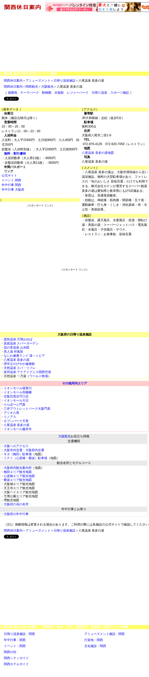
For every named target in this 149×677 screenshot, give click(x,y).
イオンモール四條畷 (18, 392)
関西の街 (10, 652)
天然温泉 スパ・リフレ (20, 368)
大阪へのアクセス (16, 446)
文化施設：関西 (95, 646)
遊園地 (12, 92)
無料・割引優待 (15, 153)
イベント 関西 (11, 180)
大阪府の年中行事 (16, 514)
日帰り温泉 (99, 92)
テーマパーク (29, 92)
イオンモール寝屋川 (18, 388)
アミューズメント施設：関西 (104, 634)
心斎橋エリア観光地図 (19, 476)
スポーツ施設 (119, 92)
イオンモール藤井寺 (18, 429)
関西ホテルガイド (16, 664)
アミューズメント (38, 80)
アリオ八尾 (11, 412)
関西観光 (32, 86)
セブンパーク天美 (16, 421)
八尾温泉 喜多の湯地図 (98, 152)
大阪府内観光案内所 (18, 467)
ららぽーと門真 (14, 404)
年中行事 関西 (11, 185)
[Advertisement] (74, 41)
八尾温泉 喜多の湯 (16, 359)
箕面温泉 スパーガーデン (21, 343)
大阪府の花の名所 (16, 504)
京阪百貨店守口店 (16, 396)
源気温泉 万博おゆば (18, 339)
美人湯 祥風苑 (13, 351)
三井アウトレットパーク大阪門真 (27, 408)
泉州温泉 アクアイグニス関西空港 (27, 372)
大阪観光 (47, 86)
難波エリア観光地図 (18, 480)
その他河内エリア (74, 383)
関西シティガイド (16, 658)
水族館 (59, 92)
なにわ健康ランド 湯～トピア (24, 355)
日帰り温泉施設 (64, 80)
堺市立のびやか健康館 (19, 363)
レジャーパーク (78, 92)
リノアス (10, 416)
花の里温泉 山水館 (16, 347)
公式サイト (9, 175)
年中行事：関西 (15, 640)
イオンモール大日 (16, 400)
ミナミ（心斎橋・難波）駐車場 (25, 458)
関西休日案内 (13, 80)
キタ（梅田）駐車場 (18, 454)
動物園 (46, 92)
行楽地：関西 (93, 640)
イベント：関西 (15, 646)
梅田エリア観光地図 (18, 472)
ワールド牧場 (38, 376)
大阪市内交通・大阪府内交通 (24, 450)
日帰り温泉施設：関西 (19, 634)
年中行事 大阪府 (13, 189)
